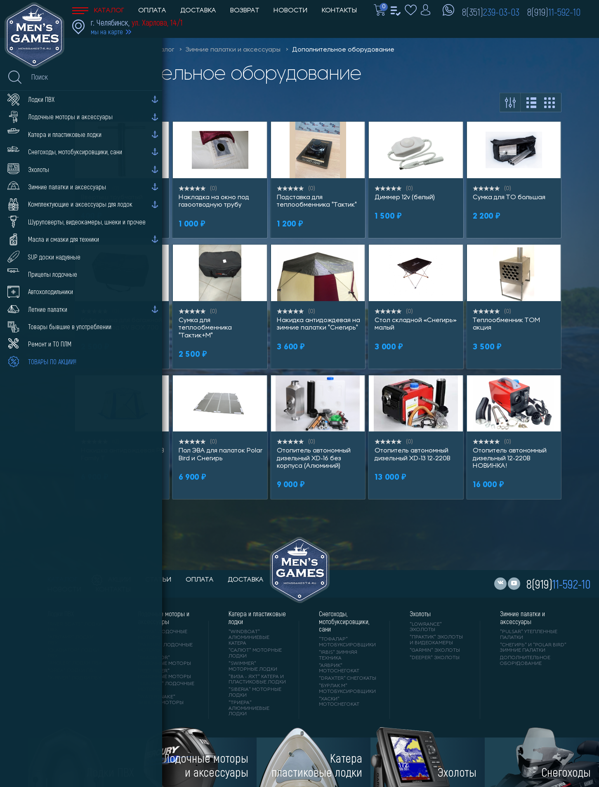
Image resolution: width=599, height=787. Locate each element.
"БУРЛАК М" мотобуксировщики (347, 689)
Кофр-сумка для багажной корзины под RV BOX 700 (121, 324)
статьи (158, 580)
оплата (200, 580)
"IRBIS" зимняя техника (338, 655)
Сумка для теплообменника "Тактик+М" (205, 328)
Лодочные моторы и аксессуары (163, 617)
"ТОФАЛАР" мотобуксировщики (347, 642)
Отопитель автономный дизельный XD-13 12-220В (412, 454)
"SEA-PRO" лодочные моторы (166, 687)
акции (111, 580)
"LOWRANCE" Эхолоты (426, 627)
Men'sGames (118, 50)
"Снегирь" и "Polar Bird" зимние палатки (533, 648)
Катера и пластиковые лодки (257, 617)
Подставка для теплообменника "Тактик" (317, 201)
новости (64, 590)
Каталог (98, 11)
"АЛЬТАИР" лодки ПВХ (70, 640)
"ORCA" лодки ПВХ (72, 671)
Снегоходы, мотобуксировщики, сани (344, 621)
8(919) (553, 11)
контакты (113, 590)
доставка (246, 580)
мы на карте (107, 31)
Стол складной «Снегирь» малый (416, 324)
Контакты (339, 11)
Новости (291, 11)
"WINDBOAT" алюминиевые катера (249, 638)
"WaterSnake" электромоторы (161, 700)
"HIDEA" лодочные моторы (162, 635)
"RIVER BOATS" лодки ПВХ (74, 627)
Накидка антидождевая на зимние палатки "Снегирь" (318, 324)
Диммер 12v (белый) (405, 197)
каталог (62, 580)
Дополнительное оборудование (343, 50)
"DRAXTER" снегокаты (347, 678)
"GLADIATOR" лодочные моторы (164, 661)
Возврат (244, 11)
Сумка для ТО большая (509, 197)
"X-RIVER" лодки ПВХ (74, 678)
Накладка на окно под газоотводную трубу (214, 201)
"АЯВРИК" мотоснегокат (339, 669)
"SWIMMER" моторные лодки (253, 667)
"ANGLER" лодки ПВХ (74, 663)
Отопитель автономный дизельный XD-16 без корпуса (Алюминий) (314, 458)
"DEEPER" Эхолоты (435, 658)
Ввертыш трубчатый (112, 197)
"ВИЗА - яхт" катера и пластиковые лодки (257, 680)
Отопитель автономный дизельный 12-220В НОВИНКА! (510, 458)
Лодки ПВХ (60, 613)
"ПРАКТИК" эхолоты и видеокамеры (436, 640)
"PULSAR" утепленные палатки (528, 635)
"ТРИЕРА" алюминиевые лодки (249, 708)
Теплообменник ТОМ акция (506, 324)
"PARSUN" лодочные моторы (165, 648)
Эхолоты (420, 613)
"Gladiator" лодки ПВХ (73, 653)
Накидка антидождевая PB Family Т (122, 454)
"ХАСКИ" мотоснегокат (339, 702)
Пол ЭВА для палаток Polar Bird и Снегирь (220, 454)
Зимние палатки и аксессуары (233, 50)
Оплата (152, 11)
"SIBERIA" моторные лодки (255, 692)
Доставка (198, 11)
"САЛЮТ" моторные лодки (255, 653)
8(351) (490, 11)
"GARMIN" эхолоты (435, 650)
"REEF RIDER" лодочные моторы (164, 674)
